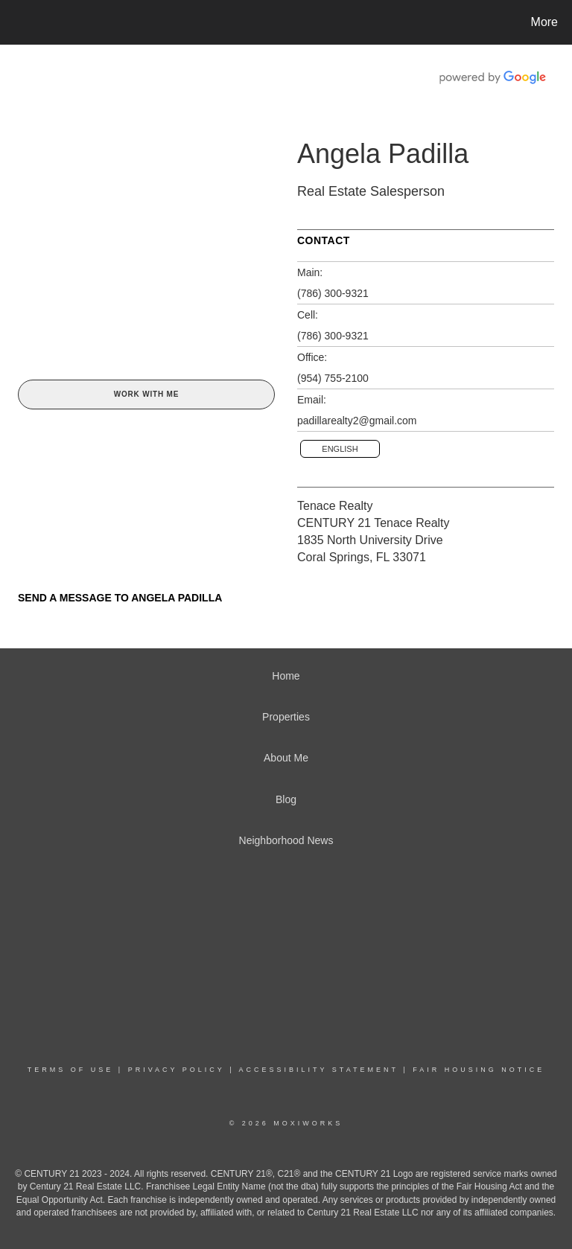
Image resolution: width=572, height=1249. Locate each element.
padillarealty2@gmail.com (357, 421)
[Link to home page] (14, 22)
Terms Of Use (71, 1069)
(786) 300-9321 (333, 293)
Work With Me (146, 394)
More (544, 22)
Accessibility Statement (318, 1069)
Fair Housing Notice (478, 1069)
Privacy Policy (176, 1069)
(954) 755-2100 (333, 378)
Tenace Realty (334, 505)
